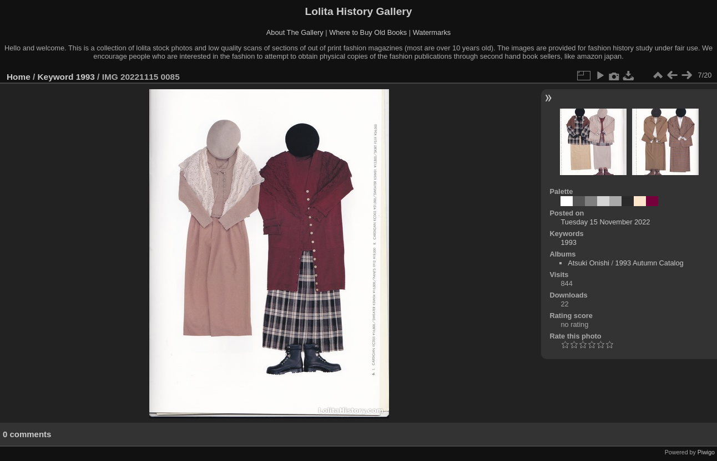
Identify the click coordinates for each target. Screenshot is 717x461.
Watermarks (432, 32)
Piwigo (706, 452)
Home (19, 76)
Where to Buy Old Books (368, 32)
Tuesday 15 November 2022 (605, 222)
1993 (85, 76)
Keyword (56, 76)
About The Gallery (295, 32)
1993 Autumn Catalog (649, 263)
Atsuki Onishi (588, 263)
